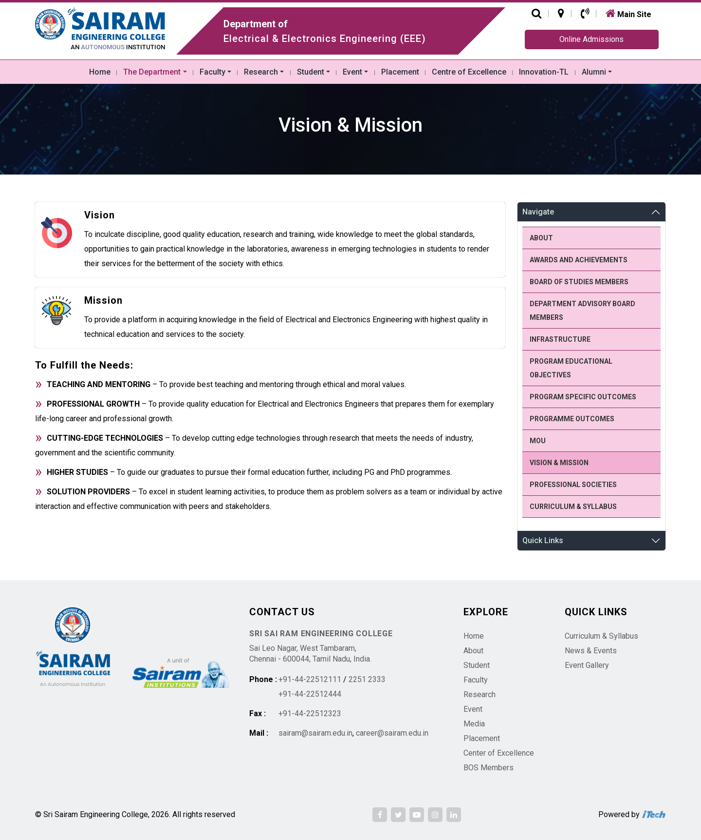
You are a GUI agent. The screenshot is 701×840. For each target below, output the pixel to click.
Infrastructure (560, 339)
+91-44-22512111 (309, 679)
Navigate (538, 211)
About (541, 238)
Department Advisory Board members (582, 310)
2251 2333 (367, 679)
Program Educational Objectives (571, 368)
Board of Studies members (579, 282)
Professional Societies (573, 484)
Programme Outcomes (572, 419)
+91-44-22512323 (309, 713)
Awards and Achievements (578, 260)
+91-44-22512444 (309, 694)
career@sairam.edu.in (392, 733)
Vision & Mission (559, 463)
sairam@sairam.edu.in (315, 733)
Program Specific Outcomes (583, 397)
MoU (538, 441)
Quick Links (542, 540)
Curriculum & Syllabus (573, 506)
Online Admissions (591, 39)
